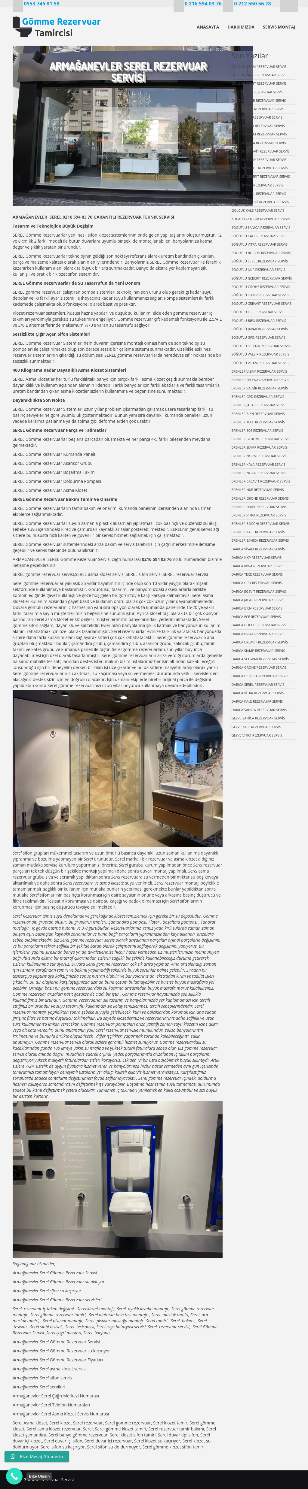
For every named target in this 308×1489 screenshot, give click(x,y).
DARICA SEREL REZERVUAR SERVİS (258, 684)
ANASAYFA (208, 27)
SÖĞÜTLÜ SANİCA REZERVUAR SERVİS (261, 227)
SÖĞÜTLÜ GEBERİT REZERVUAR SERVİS (262, 278)
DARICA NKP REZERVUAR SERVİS (257, 557)
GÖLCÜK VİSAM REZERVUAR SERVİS (259, 66)
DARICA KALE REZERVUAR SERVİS (257, 701)
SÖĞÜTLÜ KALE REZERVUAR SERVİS (259, 236)
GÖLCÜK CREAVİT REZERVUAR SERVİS (261, 151)
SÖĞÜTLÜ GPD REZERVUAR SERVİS (259, 337)
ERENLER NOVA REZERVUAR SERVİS (259, 473)
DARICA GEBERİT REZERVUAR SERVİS (260, 675)
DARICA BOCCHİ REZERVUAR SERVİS (260, 625)
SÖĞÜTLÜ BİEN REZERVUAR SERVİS (259, 320)
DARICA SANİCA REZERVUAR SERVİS (259, 709)
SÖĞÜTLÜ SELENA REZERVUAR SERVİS (261, 345)
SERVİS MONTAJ (279, 27)
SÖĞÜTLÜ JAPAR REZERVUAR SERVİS (260, 329)
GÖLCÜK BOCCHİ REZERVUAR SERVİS (260, 202)
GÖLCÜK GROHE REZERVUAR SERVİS (260, 168)
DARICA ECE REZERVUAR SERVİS (256, 616)
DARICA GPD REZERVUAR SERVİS (257, 582)
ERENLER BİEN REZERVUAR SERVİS (258, 413)
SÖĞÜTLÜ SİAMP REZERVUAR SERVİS (260, 295)
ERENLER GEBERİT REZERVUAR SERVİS (261, 439)
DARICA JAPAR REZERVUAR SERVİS (258, 600)
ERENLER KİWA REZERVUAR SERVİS (258, 464)
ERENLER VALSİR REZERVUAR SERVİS (260, 388)
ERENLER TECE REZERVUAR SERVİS (258, 422)
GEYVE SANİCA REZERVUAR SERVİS (258, 718)
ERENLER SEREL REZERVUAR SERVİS (259, 506)
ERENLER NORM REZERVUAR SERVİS (260, 456)
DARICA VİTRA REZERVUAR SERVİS (258, 693)
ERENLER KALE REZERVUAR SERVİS (258, 532)
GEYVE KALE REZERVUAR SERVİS (256, 727)
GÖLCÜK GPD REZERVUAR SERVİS (258, 92)
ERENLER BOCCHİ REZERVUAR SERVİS (261, 523)
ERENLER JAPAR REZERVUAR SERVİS (259, 405)
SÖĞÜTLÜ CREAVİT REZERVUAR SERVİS (262, 303)
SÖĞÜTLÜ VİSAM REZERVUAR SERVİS (260, 363)
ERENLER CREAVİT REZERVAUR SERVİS (261, 481)
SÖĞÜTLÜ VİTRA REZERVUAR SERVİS (260, 244)
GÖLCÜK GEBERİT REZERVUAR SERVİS (261, 176)
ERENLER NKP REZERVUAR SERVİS (258, 489)
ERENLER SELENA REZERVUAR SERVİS (260, 379)
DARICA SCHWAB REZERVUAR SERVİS (260, 659)
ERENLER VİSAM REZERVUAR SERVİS (259, 371)
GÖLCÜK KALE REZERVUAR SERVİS (258, 210)
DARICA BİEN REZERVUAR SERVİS (257, 608)
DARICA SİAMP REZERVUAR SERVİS (258, 650)
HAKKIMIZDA (240, 27)
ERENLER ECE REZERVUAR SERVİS (257, 430)
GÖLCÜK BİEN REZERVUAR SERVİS (258, 109)
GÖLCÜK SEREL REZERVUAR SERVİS (259, 193)
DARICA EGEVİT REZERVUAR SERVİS (259, 591)
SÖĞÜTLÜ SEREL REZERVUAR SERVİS (260, 261)
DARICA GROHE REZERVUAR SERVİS (259, 667)
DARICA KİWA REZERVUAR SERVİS (257, 566)
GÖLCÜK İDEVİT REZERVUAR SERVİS (259, 83)
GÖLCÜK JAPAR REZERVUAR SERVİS (259, 100)
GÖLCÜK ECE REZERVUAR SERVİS (257, 117)
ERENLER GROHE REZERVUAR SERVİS (260, 498)
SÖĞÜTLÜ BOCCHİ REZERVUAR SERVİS (261, 252)
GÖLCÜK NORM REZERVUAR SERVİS (259, 134)
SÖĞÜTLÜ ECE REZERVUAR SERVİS (258, 312)
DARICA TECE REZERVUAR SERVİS (257, 574)
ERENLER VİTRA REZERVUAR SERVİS (259, 515)
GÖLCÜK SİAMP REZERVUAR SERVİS (259, 159)
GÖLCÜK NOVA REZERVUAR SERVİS (259, 143)
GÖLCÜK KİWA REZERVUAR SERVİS (258, 125)
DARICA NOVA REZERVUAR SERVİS (258, 633)
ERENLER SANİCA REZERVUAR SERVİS (260, 540)
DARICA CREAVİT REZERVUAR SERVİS (260, 642)
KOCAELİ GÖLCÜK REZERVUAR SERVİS (261, 218)
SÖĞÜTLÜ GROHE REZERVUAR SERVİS (261, 286)
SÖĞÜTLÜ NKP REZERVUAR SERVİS (258, 269)
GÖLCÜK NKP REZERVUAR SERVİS (257, 185)
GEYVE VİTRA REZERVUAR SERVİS (257, 735)
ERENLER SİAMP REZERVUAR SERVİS (259, 447)
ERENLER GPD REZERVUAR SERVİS (258, 396)
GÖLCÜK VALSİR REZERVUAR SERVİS (260, 75)
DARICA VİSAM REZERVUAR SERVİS (258, 549)
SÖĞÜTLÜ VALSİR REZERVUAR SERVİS (260, 354)
